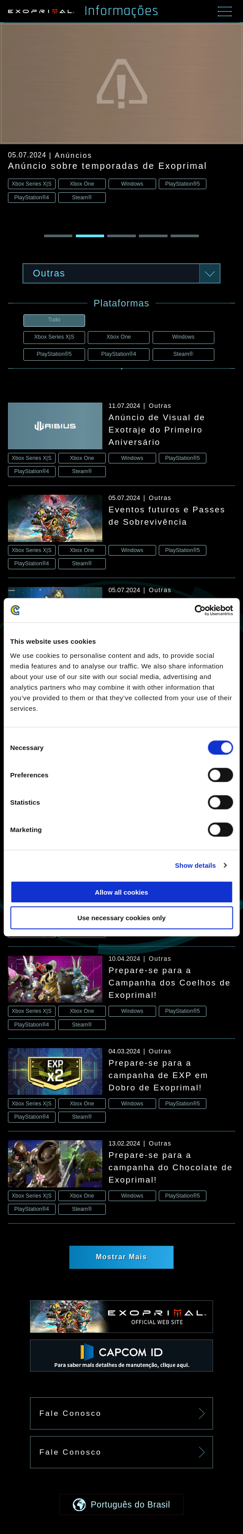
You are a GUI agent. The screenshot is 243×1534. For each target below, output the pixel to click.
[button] (58, 236)
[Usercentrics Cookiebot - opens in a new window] (194, 610)
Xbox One (119, 337)
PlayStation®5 (54, 354)
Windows (183, 337)
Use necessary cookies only (121, 918)
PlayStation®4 (118, 354)
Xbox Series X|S (54, 337)
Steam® (183, 354)
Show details (195, 865)
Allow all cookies (121, 892)
